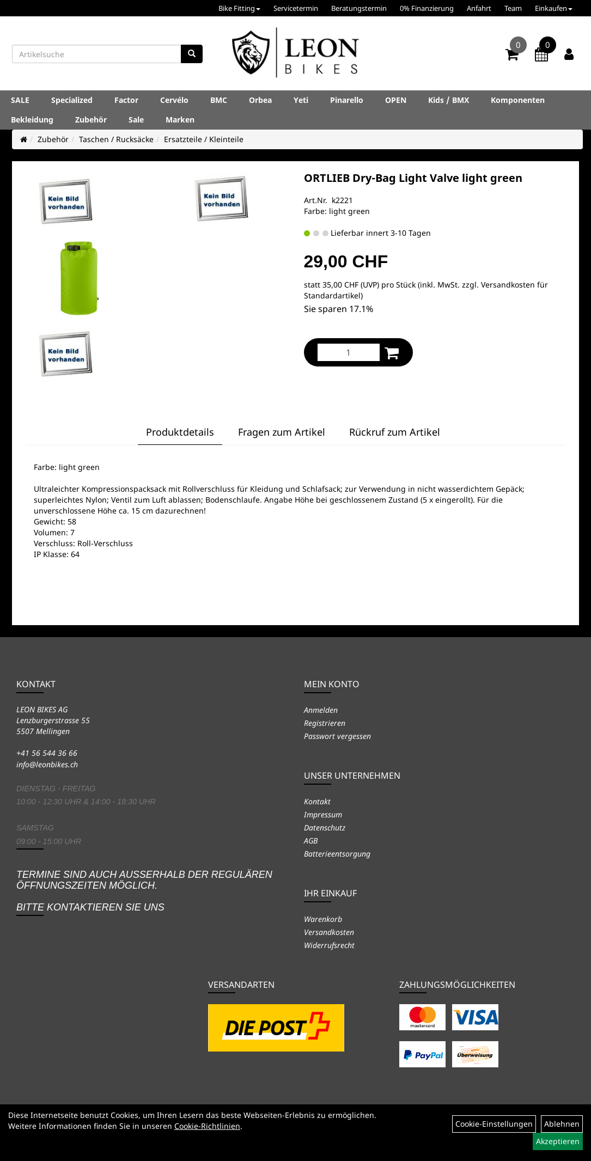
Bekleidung (32, 119)
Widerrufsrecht (329, 945)
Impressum (323, 814)
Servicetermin (295, 8)
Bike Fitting (239, 8)
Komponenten (518, 100)
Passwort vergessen (337, 736)
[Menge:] (349, 352)
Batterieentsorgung (337, 853)
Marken (180, 119)
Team (513, 8)
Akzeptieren (558, 1141)
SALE (20, 100)
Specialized (72, 100)
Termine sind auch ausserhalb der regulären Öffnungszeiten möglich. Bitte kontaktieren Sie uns (144, 890)
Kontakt (317, 801)
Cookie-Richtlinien (207, 1126)
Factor (126, 100)
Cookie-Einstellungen (494, 1124)
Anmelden (321, 710)
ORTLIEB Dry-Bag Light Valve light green (413, 177)
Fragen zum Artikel (281, 431)
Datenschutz (324, 827)
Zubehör (91, 119)
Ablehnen (562, 1124)
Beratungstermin (359, 8)
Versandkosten (329, 932)
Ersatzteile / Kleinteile (203, 139)
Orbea (260, 100)
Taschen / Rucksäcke (116, 139)
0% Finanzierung (427, 8)
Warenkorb (323, 919)
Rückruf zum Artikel (394, 431)
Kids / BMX (448, 100)
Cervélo (174, 100)
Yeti (301, 100)
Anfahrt (479, 8)
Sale (136, 119)
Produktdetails (180, 431)
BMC (218, 100)
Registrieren (324, 723)
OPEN (395, 100)
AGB (311, 840)
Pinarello (346, 100)
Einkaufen (553, 8)
